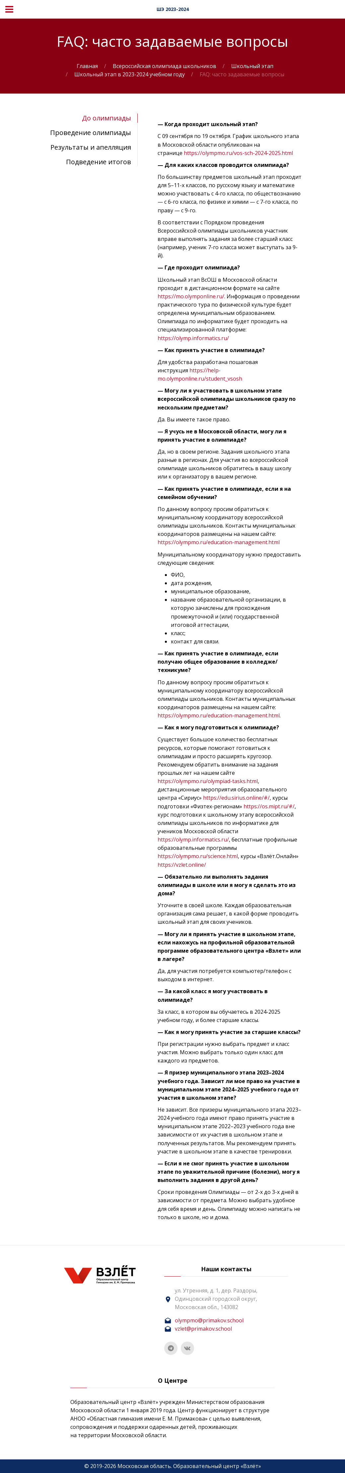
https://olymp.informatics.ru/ (193, 338)
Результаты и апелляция (90, 147)
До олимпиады (106, 117)
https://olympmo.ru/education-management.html (219, 542)
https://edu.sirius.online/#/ (236, 797)
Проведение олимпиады (90, 132)
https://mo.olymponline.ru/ (191, 296)
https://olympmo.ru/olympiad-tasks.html (208, 781)
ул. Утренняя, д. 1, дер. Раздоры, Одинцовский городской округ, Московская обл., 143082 (216, 1299)
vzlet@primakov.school (203, 1328)
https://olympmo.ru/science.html (198, 856)
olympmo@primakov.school (209, 1320)
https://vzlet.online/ (182, 864)
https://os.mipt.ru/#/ (269, 806)
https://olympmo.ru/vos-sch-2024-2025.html (238, 153)
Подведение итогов (98, 161)
